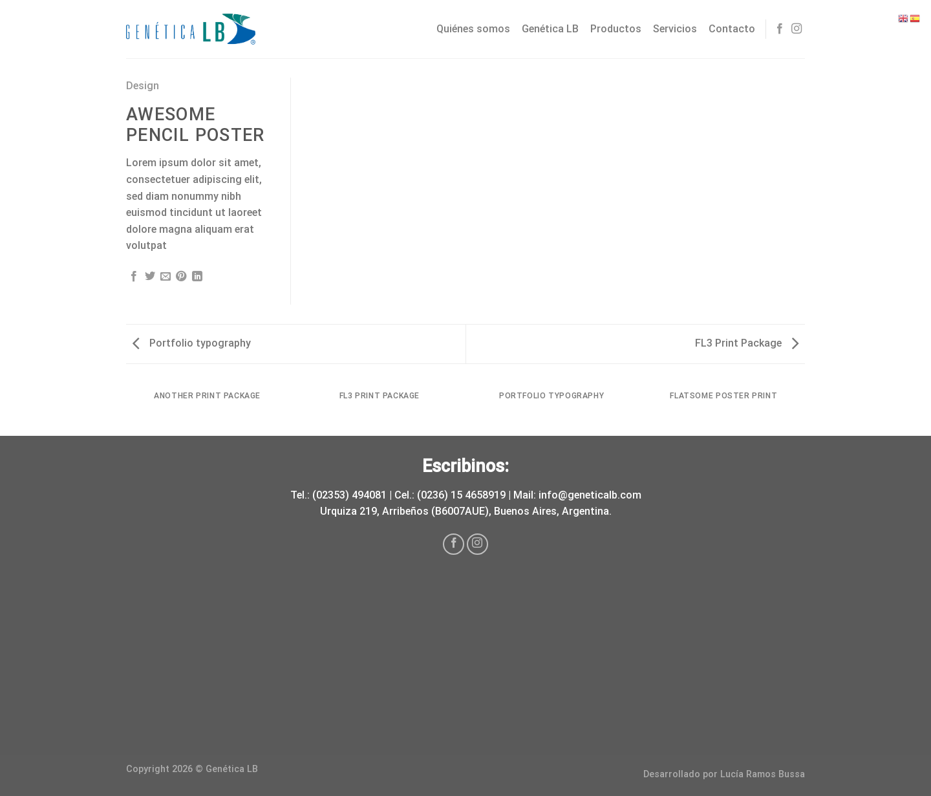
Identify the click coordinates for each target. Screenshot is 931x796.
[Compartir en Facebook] (134, 277)
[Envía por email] (165, 277)
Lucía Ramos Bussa (762, 774)
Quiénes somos (473, 29)
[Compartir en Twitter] (150, 277)
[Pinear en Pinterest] (181, 277)
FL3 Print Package (746, 343)
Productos (615, 29)
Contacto (732, 29)
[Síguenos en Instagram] (796, 29)
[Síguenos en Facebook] (780, 29)
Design (142, 86)
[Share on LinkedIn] (197, 277)
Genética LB (550, 29)
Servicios (675, 29)
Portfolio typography (192, 343)
